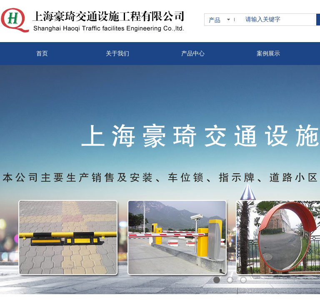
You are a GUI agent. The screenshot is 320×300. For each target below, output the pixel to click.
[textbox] (279, 19)
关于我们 (117, 53)
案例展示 (268, 53)
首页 (42, 53)
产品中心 (193, 53)
